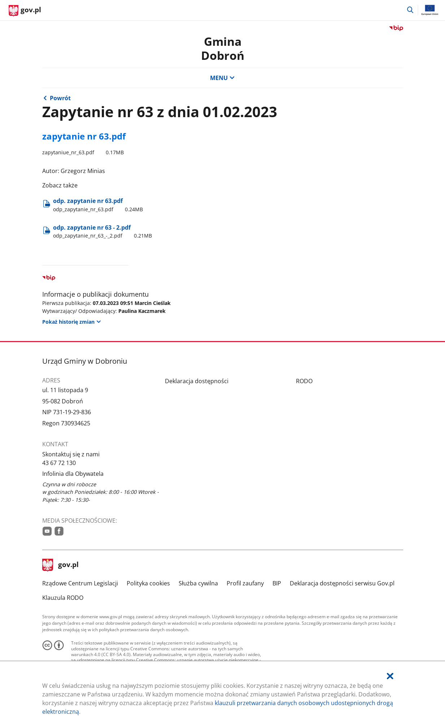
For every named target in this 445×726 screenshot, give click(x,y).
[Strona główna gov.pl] (25, 11)
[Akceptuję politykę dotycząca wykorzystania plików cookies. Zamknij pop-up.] (390, 676)
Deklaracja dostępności (196, 381)
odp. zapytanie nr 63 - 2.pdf (104, 231)
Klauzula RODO (62, 598)
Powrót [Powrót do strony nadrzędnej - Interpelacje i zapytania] (60, 98)
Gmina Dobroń (222, 48)
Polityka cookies (148, 583)
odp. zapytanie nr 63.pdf (99, 205)
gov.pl (60, 565)
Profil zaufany (245, 583)
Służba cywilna (198, 583)
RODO (304, 381)
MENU (222, 78)
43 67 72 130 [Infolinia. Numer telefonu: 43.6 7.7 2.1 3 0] (59, 463)
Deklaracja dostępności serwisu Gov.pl (342, 583)
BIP (276, 583)
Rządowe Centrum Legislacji (80, 583)
